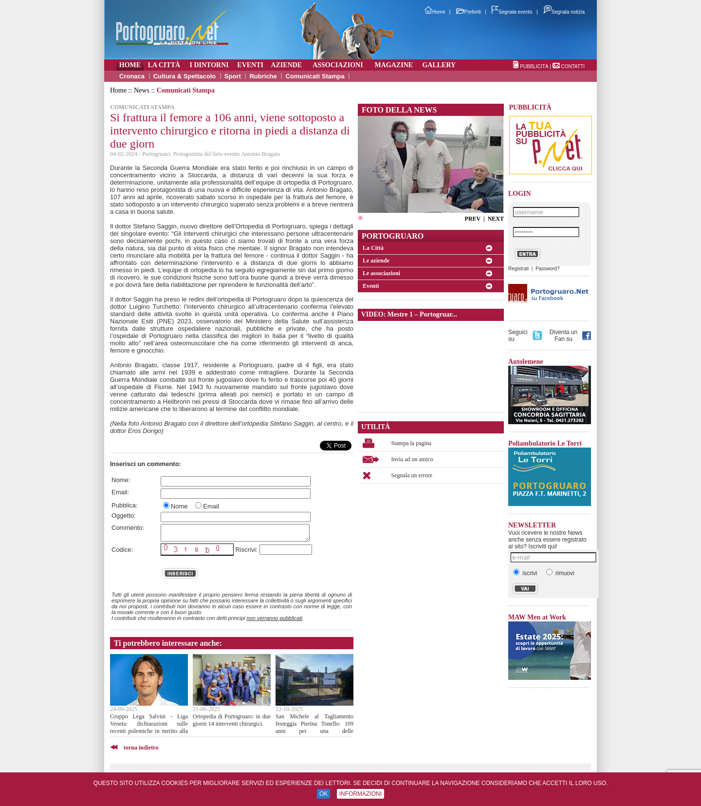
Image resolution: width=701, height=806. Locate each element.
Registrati (518, 268)
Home (434, 12)
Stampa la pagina (411, 443)
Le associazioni (381, 273)
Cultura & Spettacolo (184, 76)
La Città (373, 247)
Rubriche (263, 76)
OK (323, 793)
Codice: (122, 549)
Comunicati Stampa (314, 76)
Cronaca (132, 76)
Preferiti (468, 12)
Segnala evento (512, 12)
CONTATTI (573, 66)
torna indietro (141, 747)
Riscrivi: (246, 549)
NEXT (496, 218)
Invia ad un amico (412, 459)
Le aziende (376, 260)
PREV (472, 218)
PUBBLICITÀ (534, 66)
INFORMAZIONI (360, 793)
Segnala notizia (564, 12)
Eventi (371, 285)
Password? (547, 268)
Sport (232, 76)
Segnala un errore (412, 475)
